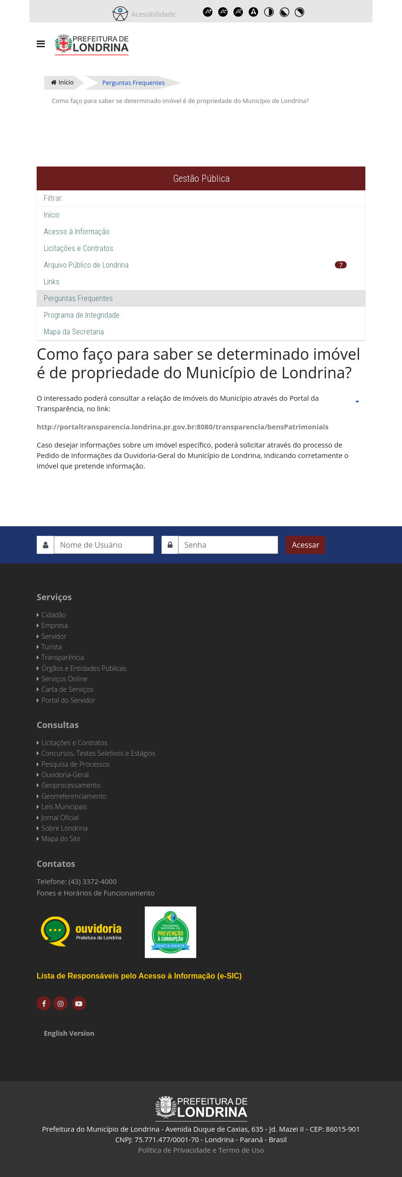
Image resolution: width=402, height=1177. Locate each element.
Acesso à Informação (77, 231)
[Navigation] (41, 43)
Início (52, 214)
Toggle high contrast (268, 12)
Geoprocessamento (70, 785)
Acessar (305, 545)
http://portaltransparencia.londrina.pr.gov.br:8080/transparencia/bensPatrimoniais (183, 426)
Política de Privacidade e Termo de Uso (201, 1150)
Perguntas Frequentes (78, 298)
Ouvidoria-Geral (65, 774)
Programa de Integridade (82, 315)
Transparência (62, 657)
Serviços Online (64, 678)
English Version (69, 1033)
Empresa (54, 625)
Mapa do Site (60, 838)
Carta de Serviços (67, 689)
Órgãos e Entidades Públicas (83, 668)
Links (52, 281)
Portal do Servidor (68, 700)
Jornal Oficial (60, 817)
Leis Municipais (64, 806)
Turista (51, 646)
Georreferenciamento (73, 796)
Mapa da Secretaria (74, 331)
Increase (207, 12)
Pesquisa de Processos (75, 764)
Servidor (53, 636)
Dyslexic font (253, 12)
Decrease (223, 12)
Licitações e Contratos (78, 248)
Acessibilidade (152, 14)
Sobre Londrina (64, 828)
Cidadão (53, 614)
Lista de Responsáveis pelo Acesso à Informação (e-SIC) (139, 976)
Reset (238, 12)
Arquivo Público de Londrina (86, 265)
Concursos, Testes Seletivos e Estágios (98, 753)
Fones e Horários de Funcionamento (96, 892)
